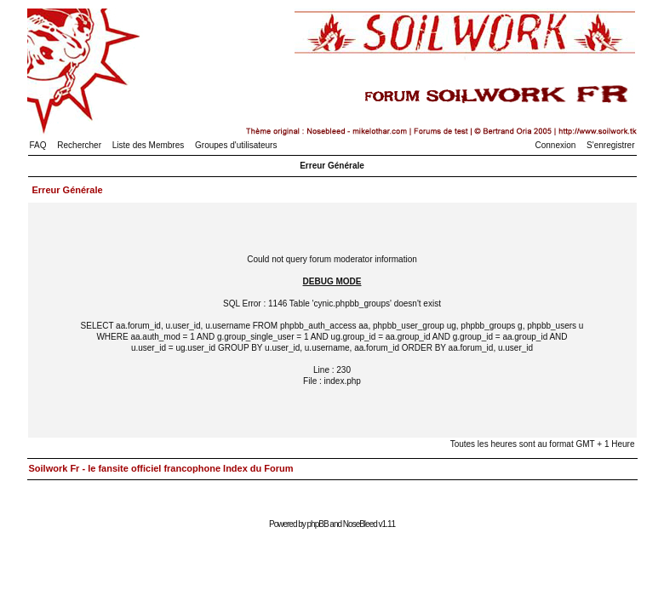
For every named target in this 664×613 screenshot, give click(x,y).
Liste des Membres (148, 145)
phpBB (318, 524)
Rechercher (79, 145)
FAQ (38, 145)
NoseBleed (360, 524)
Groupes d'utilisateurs (236, 145)
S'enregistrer (610, 145)
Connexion (555, 145)
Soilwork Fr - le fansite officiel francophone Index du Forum (161, 468)
